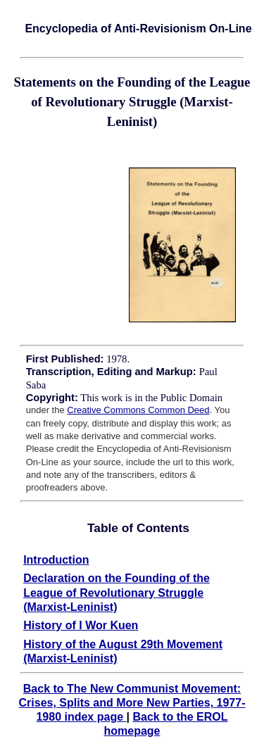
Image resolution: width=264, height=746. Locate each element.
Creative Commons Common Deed (138, 410)
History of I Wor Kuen (80, 625)
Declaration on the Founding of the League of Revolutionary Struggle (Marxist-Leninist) (116, 593)
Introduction (56, 560)
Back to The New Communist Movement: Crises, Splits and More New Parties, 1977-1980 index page (132, 703)
